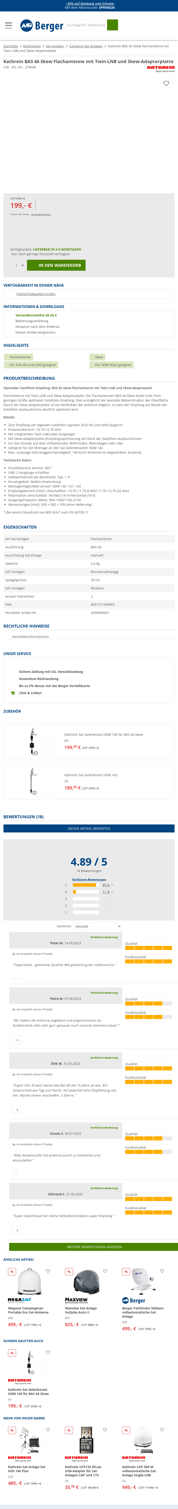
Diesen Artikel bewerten (89, 828)
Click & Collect (30, 693)
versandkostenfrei (41, 214)
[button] (89, 741)
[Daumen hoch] (15, 977)
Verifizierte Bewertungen (89, 879)
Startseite (10, 46)
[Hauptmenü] (9, 25)
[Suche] (86, 24)
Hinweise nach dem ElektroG (37, 326)
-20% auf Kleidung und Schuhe (90, 3)
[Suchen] (112, 24)
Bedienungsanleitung (32, 321)
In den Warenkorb (56, 265)
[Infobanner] (89, 6)
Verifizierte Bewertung (104, 937)
